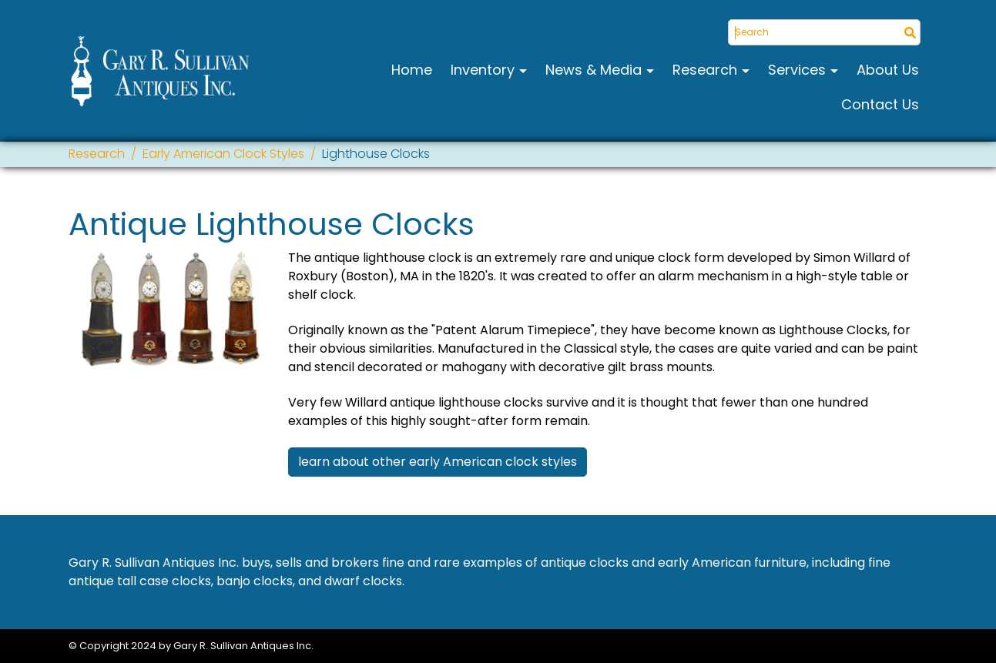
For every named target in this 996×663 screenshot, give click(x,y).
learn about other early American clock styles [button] (437, 461)
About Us (888, 69)
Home (411, 69)
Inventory (484, 69)
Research (706, 69)
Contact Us (880, 104)
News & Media (595, 69)
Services (799, 69)
